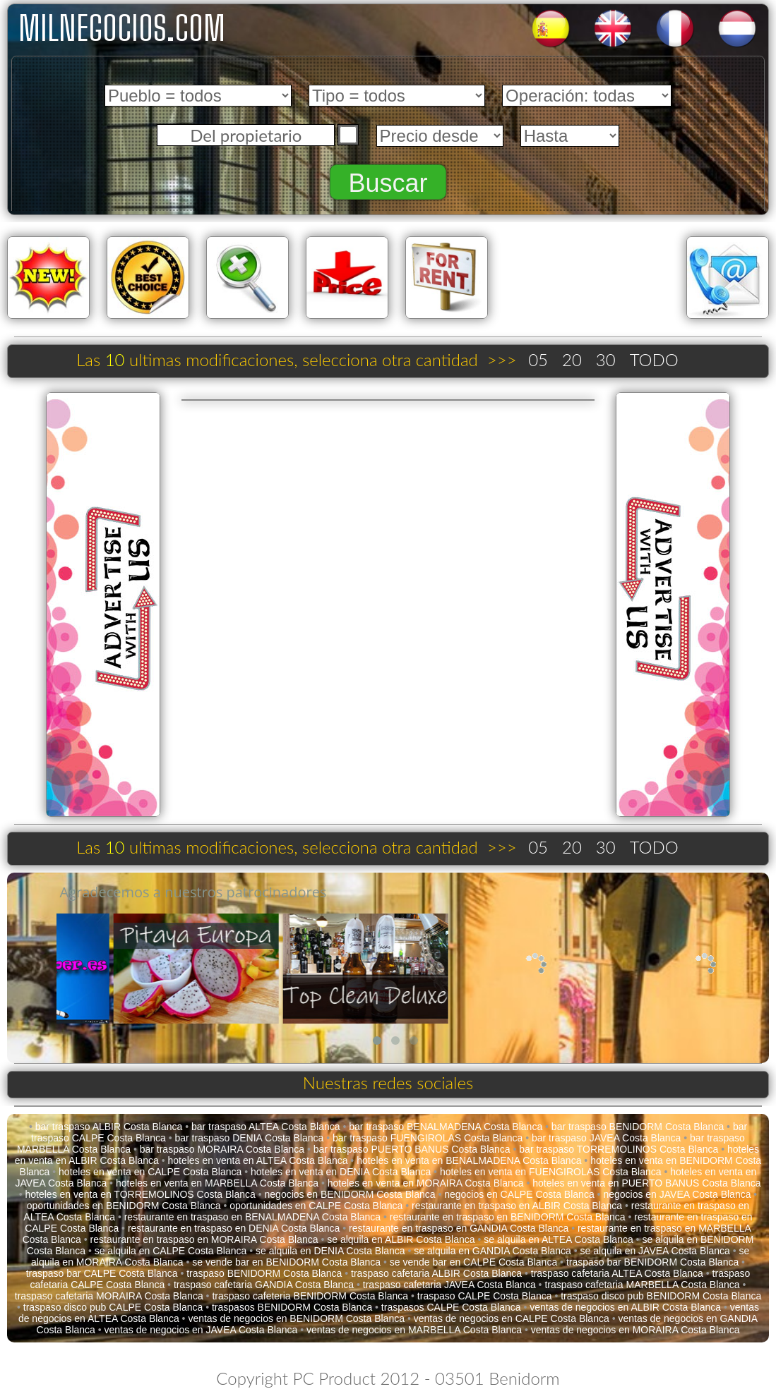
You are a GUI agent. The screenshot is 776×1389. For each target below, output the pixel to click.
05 (538, 359)
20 (572, 359)
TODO (654, 359)
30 (606, 359)
